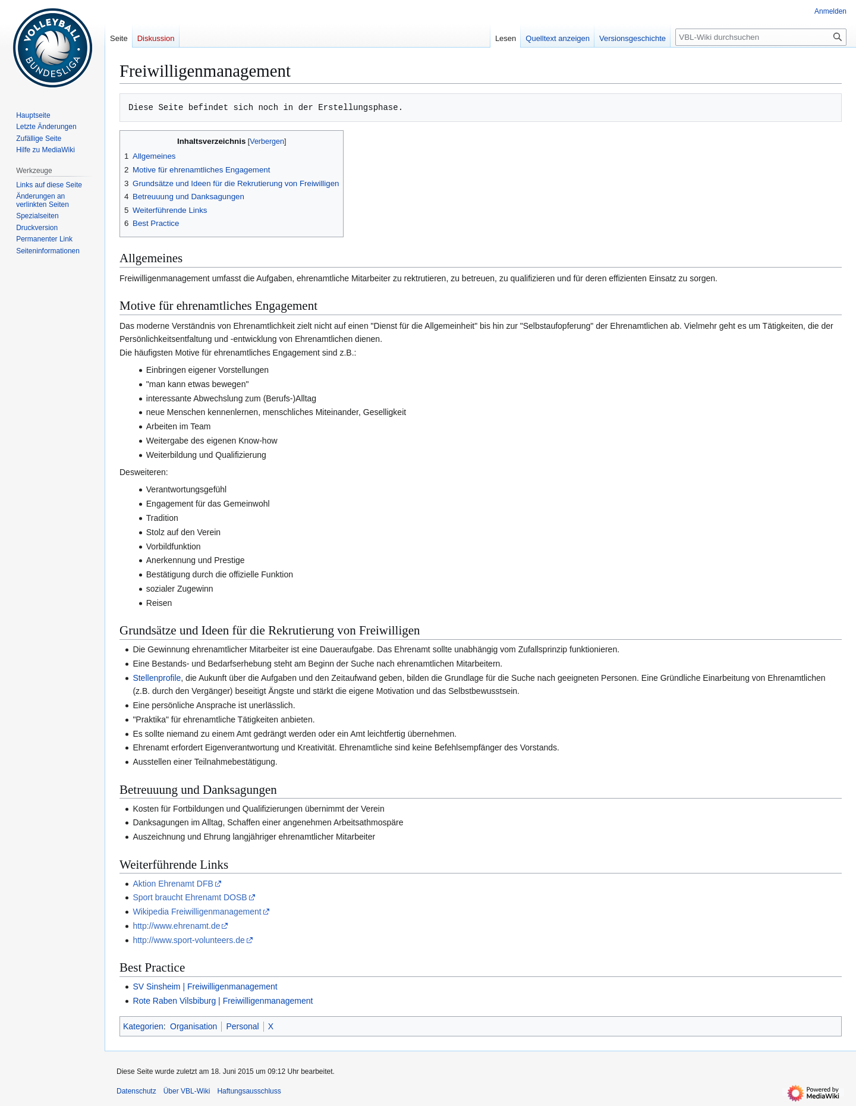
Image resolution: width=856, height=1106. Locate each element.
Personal (242, 1026)
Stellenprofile (157, 678)
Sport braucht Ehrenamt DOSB (190, 897)
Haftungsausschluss (249, 1091)
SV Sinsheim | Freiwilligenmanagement (205, 986)
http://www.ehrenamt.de (176, 926)
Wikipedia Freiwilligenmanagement (197, 911)
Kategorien (143, 1026)
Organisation (193, 1026)
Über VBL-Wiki (186, 1091)
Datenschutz (136, 1091)
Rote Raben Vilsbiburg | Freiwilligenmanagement (223, 1001)
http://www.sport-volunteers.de (188, 940)
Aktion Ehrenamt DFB (173, 883)
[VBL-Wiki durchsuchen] (760, 37)
